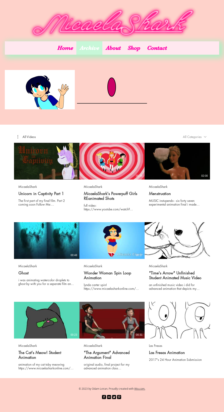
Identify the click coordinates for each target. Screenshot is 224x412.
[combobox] (194, 137)
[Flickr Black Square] (109, 397)
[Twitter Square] (114, 397)
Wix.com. (139, 388)
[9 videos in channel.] (112, 256)
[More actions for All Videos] (27, 137)
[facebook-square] (104, 397)
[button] (27, 137)
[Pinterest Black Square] (119, 397)
